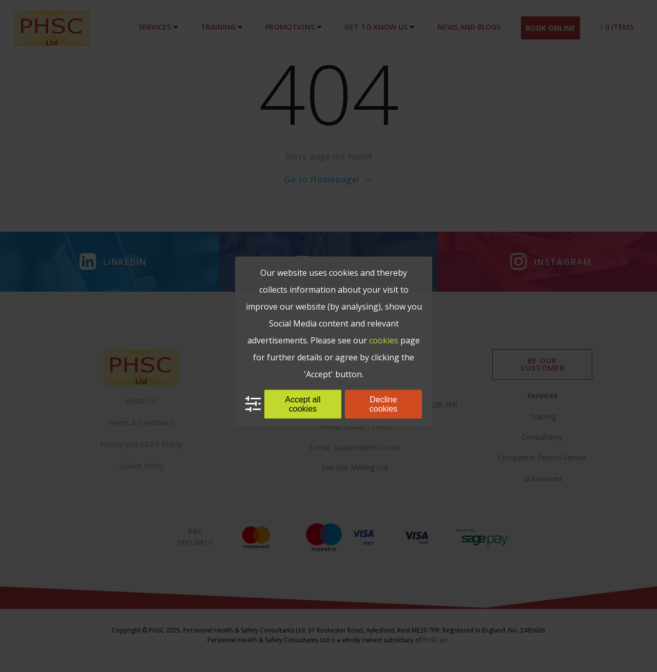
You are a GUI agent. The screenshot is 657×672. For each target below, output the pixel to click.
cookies (383, 339)
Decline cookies (383, 404)
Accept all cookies (302, 404)
